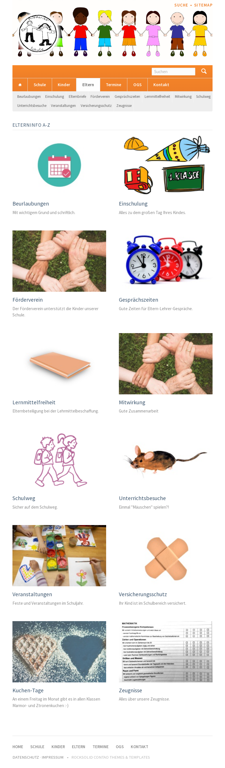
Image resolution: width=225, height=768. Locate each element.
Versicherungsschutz (96, 105)
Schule (40, 84)
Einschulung (54, 96)
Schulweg (203, 96)
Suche (181, 5)
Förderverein (100, 96)
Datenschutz (25, 757)
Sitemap (203, 5)
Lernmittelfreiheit (157, 96)
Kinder (64, 84)
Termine (113, 84)
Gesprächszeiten (127, 96)
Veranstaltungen (63, 105)
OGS (137, 84)
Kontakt (161, 84)
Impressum (52, 757)
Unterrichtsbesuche (31, 105)
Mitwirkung (183, 96)
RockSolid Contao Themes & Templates (110, 757)
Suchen (203, 71)
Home (19, 84)
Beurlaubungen (29, 96)
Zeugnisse (124, 105)
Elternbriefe (77, 96)
